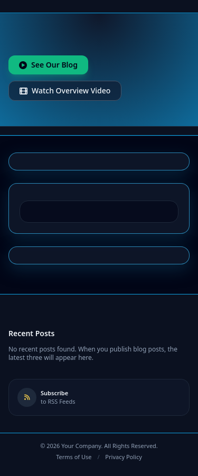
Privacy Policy (123, 457)
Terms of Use (73, 457)
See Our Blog (48, 65)
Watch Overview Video (65, 90)
